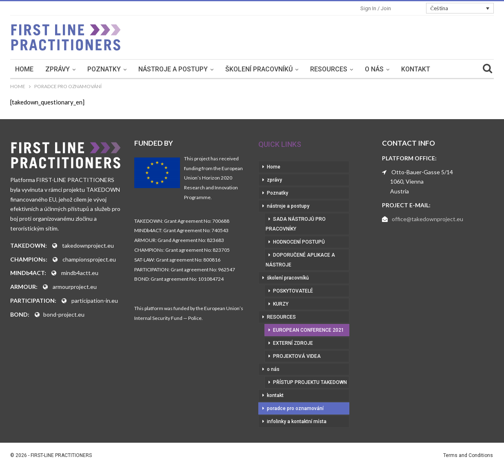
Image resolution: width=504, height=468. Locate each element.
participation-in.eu (94, 300)
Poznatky (106, 69)
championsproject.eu (89, 259)
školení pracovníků (261, 69)
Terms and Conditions (468, 455)
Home (27, 69)
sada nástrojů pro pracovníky (296, 224)
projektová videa (297, 356)
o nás (376, 69)
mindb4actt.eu (79, 272)
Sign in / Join (375, 8)
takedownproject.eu (88, 245)
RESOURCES (331, 69)
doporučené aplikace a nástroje (300, 260)
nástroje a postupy (175, 69)
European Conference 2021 (308, 330)
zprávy (60, 69)
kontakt (418, 69)
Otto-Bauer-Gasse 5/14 (422, 172)
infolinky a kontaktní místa (296, 421)
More (453, 69)
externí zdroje (293, 343)
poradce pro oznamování (295, 408)
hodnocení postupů (299, 242)
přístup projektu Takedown (310, 382)
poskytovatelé (293, 291)
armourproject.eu (75, 286)
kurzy (281, 304)
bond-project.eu (63, 314)
